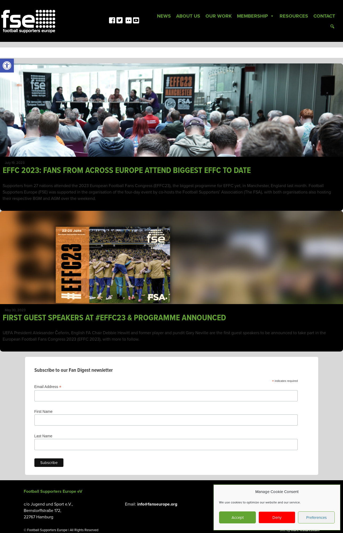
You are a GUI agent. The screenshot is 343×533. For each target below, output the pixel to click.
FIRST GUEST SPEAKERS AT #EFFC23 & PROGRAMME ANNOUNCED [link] (115, 318)
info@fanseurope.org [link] (157, 504)
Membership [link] (255, 16)
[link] (7, 65)
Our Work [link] (218, 16)
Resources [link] (294, 16)
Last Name (43, 436)
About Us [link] (188, 16)
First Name (43, 411)
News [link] (164, 16)
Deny (276, 517)
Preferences (316, 517)
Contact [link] (324, 16)
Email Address (48, 386)
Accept (238, 517)
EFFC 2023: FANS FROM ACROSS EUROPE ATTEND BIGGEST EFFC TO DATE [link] (127, 170)
